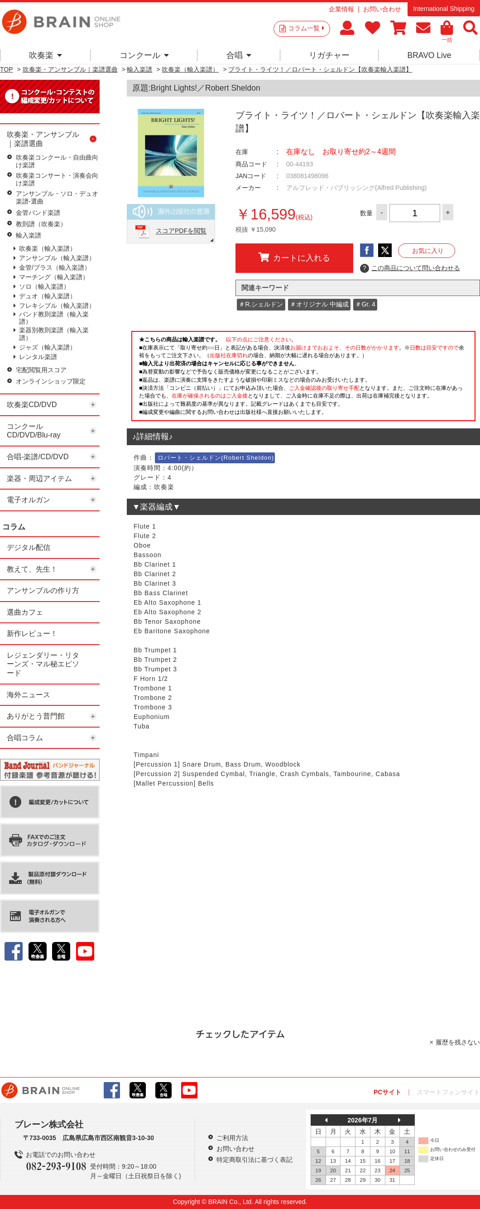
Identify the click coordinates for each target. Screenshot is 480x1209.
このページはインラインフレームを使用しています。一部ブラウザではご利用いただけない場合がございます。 (303, 378)
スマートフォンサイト (448, 1092)
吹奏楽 (45, 55)
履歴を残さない (458, 1042)
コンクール (144, 55)
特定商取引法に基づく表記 (254, 1159)
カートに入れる (294, 257)
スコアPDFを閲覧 (181, 231)
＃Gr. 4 (365, 304)
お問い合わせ (382, 9)
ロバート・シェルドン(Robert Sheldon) (216, 457)
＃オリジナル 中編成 (319, 304)
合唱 (238, 55)
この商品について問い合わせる (410, 268)
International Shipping (443, 8)
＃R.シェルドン (261, 304)
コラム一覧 (306, 28)
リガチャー (329, 55)
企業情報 (341, 9)
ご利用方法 (232, 1137)
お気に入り (428, 250)
